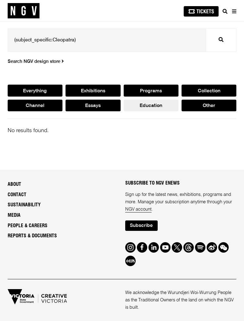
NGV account (138, 209)
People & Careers (27, 225)
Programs (151, 91)
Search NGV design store (36, 61)
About (14, 184)
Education (151, 105)
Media (14, 215)
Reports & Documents (32, 235)
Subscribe (141, 225)
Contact (17, 194)
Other (209, 105)
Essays (93, 105)
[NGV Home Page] (23, 11)
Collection (209, 91)
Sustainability (24, 204)
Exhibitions (93, 91)
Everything (35, 91)
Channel (35, 105)
